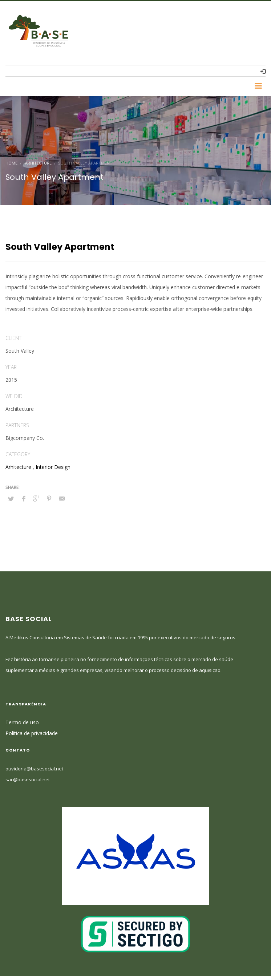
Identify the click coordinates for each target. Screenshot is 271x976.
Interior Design (53, 466)
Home (11, 163)
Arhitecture (38, 163)
